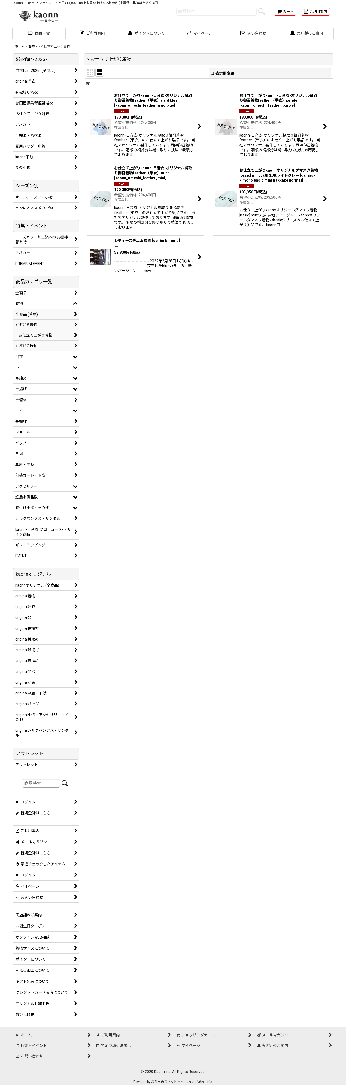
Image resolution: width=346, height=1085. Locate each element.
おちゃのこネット (164, 1082)
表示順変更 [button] (222, 73)
